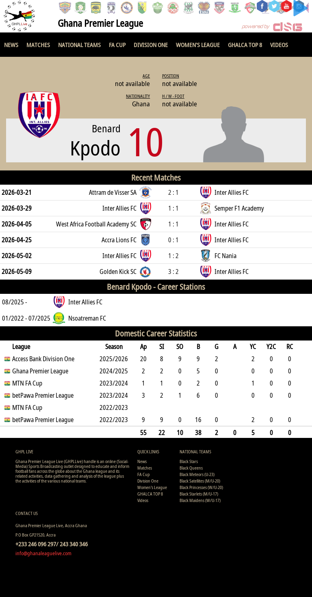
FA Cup (117, 45)
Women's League (198, 45)
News (11, 45)
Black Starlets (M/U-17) (199, 494)
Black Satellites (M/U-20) (200, 481)
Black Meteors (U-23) (197, 474)
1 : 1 (173, 208)
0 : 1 (173, 239)
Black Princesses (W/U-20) (201, 487)
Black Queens (191, 468)
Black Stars (189, 461)
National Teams (79, 45)
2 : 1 (173, 192)
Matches (38, 45)
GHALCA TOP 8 (245, 45)
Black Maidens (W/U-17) (200, 500)
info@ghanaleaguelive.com (43, 553)
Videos (279, 45)
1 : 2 (173, 255)
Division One (151, 45)
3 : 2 (173, 271)
